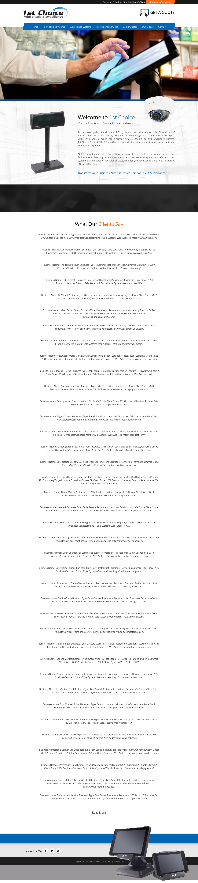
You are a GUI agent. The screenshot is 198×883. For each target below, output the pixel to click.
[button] (4, 63)
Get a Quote (157, 13)
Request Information (160, 2)
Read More (99, 812)
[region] (99, 63)
